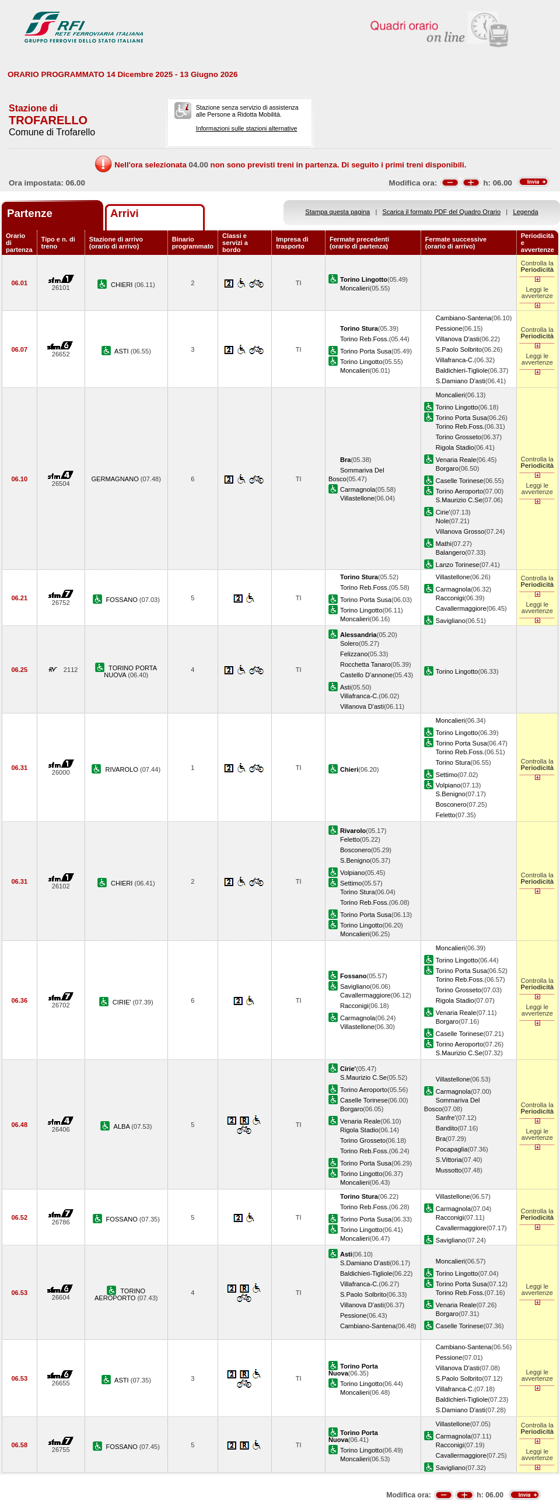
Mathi (444, 543)
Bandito (447, 1128)
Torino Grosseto (458, 436)
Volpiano (448, 785)
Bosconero (451, 804)
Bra (441, 1138)
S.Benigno (451, 793)
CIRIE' (123, 1002)
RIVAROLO (122, 769)
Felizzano (354, 653)
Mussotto (449, 1170)
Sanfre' (446, 1117)
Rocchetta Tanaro (365, 664)
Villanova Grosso (460, 531)
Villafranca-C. (455, 359)
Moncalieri (355, 288)
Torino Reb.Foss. (364, 338)
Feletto (446, 814)
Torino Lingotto (361, 361)
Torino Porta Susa (365, 351)
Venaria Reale (456, 459)
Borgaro (447, 468)
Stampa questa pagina (337, 211)
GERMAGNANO (116, 478)
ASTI (122, 351)
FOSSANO (122, 599)
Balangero (451, 552)
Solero (349, 643)
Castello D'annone (366, 674)
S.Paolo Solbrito (459, 349)
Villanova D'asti (458, 338)
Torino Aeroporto (459, 491)
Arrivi (124, 213)
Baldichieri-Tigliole (462, 370)
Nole (442, 520)
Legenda (525, 211)
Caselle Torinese (460, 480)
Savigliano (451, 620)
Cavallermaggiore (461, 608)
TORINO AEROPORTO (119, 1294)
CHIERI (123, 284)
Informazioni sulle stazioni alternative (247, 128)
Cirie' (443, 512)
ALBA (123, 1126)
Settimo (447, 774)
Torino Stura (453, 762)
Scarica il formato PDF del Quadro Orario (442, 211)
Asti (345, 687)
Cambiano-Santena (463, 317)
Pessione (449, 328)
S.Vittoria (449, 1159)
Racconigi (450, 597)
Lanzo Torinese (458, 564)
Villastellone (357, 498)
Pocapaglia (452, 1149)
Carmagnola (357, 489)
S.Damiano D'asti (460, 380)
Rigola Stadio (455, 447)
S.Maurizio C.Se (459, 499)
